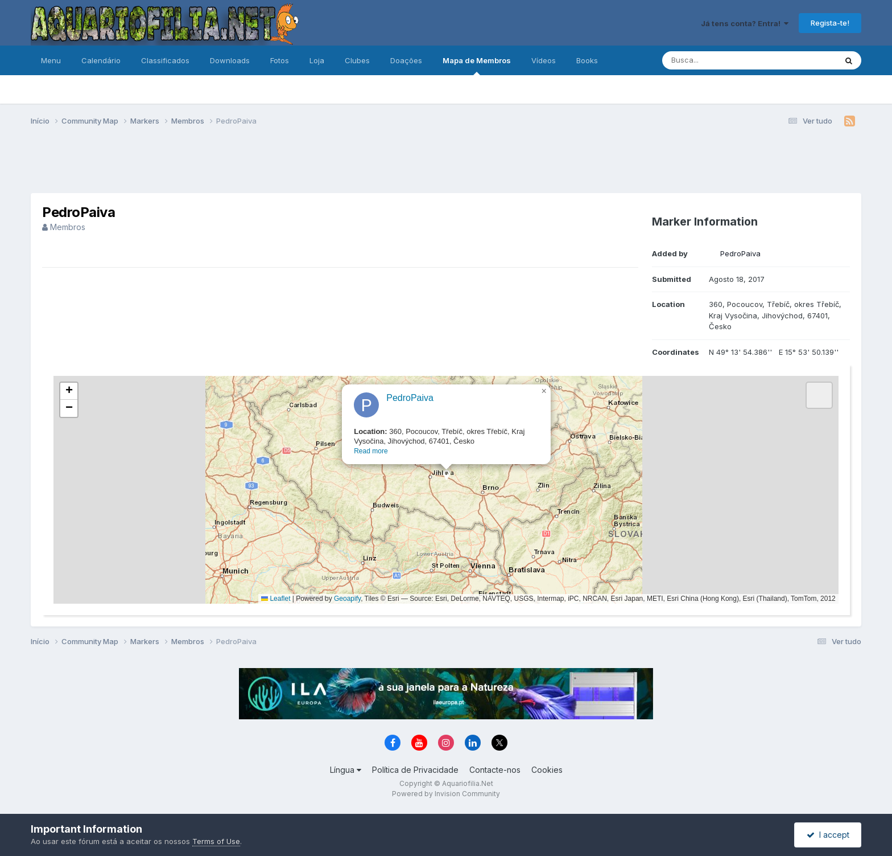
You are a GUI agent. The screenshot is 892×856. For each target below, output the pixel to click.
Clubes (357, 60)
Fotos (279, 60)
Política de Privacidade (415, 770)
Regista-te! (830, 22)
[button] (446, 479)
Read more (370, 451)
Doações (406, 60)
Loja (316, 60)
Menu (51, 60)
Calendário (101, 60)
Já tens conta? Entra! (744, 23)
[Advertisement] (446, 164)
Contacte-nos (495, 770)
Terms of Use (216, 841)
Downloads (230, 60)
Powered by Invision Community (446, 793)
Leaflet (275, 599)
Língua (345, 770)
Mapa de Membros (477, 65)
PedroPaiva (740, 253)
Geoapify (347, 599)
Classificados (165, 60)
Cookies (547, 770)
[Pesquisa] (718, 60)
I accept (828, 834)
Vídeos (543, 60)
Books (587, 60)
